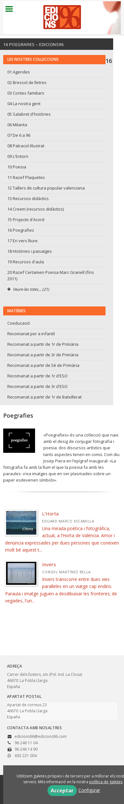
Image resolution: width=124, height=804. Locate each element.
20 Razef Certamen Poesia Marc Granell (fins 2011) (50, 275)
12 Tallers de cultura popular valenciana (46, 188)
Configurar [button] (89, 790)
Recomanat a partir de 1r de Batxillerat (44, 397)
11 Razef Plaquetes (26, 177)
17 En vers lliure (22, 241)
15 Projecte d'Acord (25, 219)
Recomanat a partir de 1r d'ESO (37, 376)
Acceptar (62, 790)
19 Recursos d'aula (25, 262)
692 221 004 (26, 755)
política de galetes (105, 782)
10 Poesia (16, 167)
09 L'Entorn (17, 156)
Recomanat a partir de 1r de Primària (42, 344)
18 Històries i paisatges (29, 251)
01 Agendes (18, 72)
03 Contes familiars (25, 93)
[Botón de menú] (11, 9)
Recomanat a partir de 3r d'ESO (37, 386)
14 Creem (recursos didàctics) (35, 209)
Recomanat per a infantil (31, 333)
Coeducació (18, 323)
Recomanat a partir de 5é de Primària (43, 365)
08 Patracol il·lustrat (25, 146)
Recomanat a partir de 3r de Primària (42, 355)
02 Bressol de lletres (27, 82)
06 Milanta (17, 125)
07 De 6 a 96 (18, 135)
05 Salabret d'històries (29, 114)
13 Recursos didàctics (28, 198)
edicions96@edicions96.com (41, 736)
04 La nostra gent (23, 103)
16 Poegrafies (20, 230)
